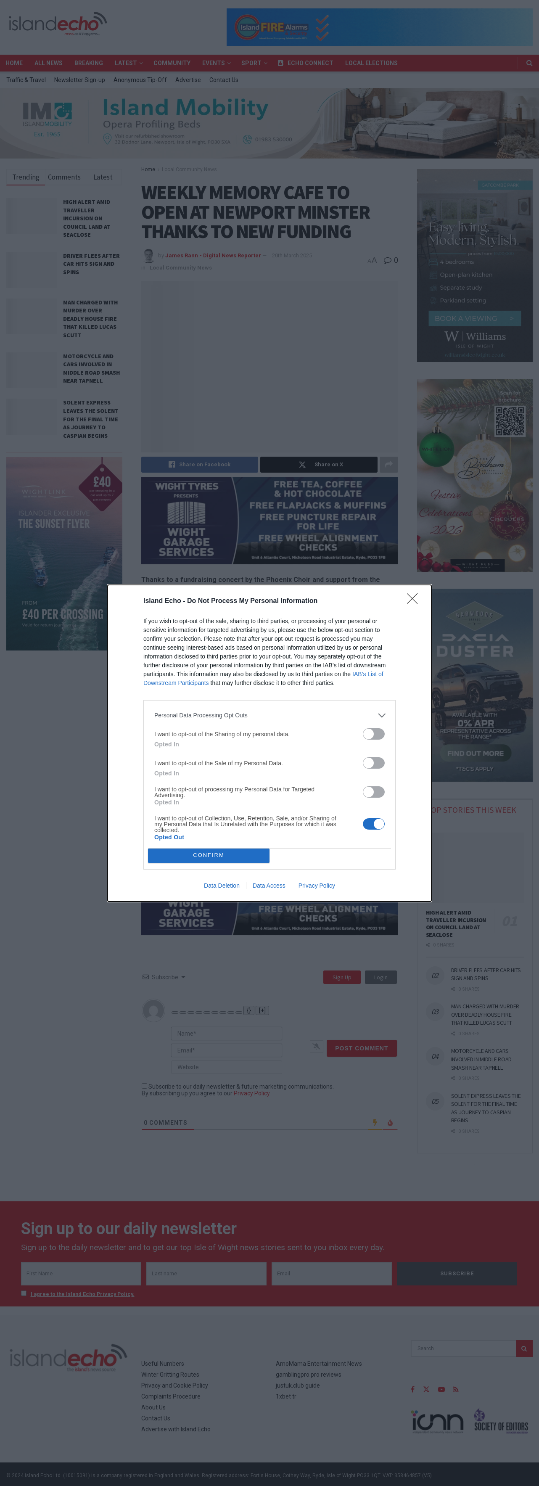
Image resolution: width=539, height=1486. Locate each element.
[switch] (374, 734)
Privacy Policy (317, 885)
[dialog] (269, 743)
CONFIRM (209, 855)
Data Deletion (222, 885)
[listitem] (269, 715)
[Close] (415, 601)
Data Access (269, 885)
